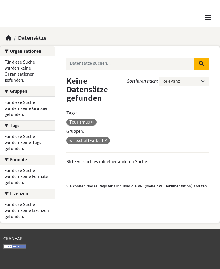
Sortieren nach (142, 81)
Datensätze (32, 38)
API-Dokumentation (173, 186)
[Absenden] (201, 64)
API (141, 186)
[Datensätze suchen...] (130, 64)
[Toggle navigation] (207, 18)
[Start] (8, 38)
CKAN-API (13, 238)
